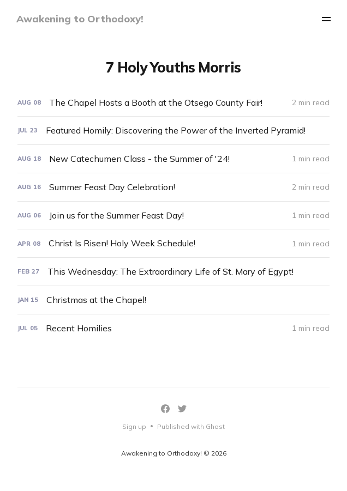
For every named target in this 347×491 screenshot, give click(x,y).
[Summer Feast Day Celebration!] (173, 187)
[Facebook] (165, 408)
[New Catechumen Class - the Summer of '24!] (173, 159)
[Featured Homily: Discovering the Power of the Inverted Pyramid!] (173, 130)
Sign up (134, 426)
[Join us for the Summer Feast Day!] (173, 215)
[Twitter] (182, 408)
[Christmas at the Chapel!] (173, 300)
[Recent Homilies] (173, 328)
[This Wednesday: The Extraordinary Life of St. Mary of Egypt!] (173, 272)
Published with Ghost (191, 426)
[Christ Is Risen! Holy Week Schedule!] (173, 243)
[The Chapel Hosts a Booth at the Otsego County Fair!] (173, 103)
